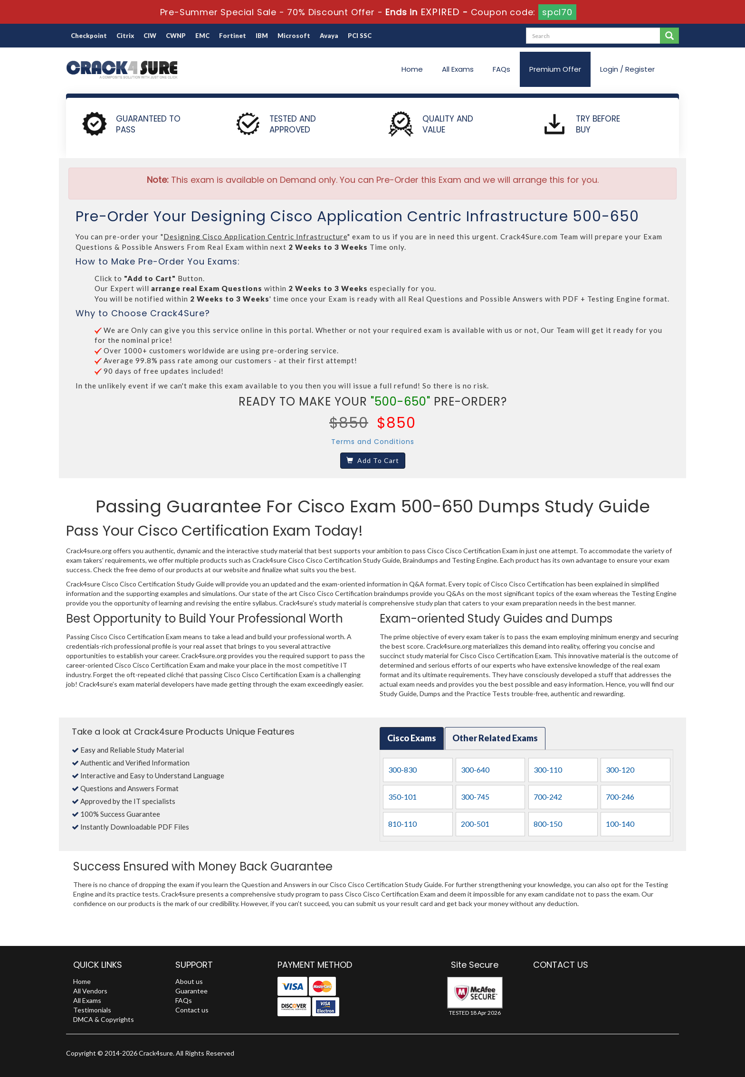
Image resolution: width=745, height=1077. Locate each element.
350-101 (402, 796)
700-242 (548, 796)
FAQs (501, 69)
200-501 (475, 823)
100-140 (620, 823)
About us (189, 981)
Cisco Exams (411, 738)
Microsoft (293, 35)
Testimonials (92, 1010)
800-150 (548, 823)
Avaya (329, 35)
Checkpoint (89, 35)
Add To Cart (372, 460)
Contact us (192, 1010)
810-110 (402, 823)
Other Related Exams (495, 738)
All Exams (458, 69)
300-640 (475, 769)
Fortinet (232, 35)
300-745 (475, 796)
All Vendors (90, 991)
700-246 (620, 796)
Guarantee (191, 991)
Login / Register (627, 69)
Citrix (125, 35)
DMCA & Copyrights (103, 1019)
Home (412, 69)
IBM (262, 35)
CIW (149, 35)
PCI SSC (360, 35)
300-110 (548, 769)
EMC (202, 35)
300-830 (402, 769)
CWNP (176, 35)
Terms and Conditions (372, 441)
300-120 (620, 769)
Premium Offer (555, 69)
